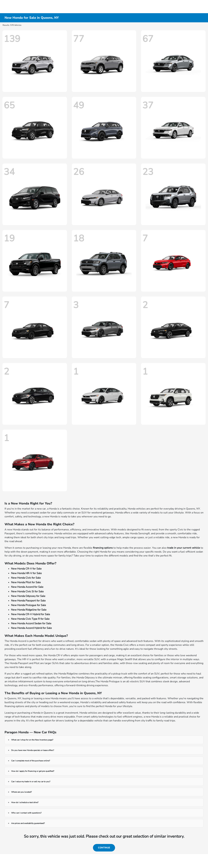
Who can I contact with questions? (26, 813)
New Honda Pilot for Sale (26, 582)
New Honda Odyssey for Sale (28, 596)
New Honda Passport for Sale (28, 600)
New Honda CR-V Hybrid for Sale (30, 614)
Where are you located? (21, 792)
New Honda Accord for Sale (27, 587)
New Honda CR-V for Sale (26, 568)
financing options (103, 548)
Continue (104, 847)
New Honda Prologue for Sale (28, 605)
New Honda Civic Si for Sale (27, 591)
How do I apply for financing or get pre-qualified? (32, 771)
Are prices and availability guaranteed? (28, 823)
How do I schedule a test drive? (24, 802)
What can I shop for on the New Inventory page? (32, 740)
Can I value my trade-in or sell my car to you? (30, 781)
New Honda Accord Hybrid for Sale (31, 628)
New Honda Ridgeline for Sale (28, 610)
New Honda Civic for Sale (26, 578)
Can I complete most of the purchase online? (30, 760)
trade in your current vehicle (183, 548)
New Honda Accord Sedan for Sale (31, 623)
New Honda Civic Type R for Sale (30, 619)
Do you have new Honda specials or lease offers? (32, 750)
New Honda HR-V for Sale (26, 573)
